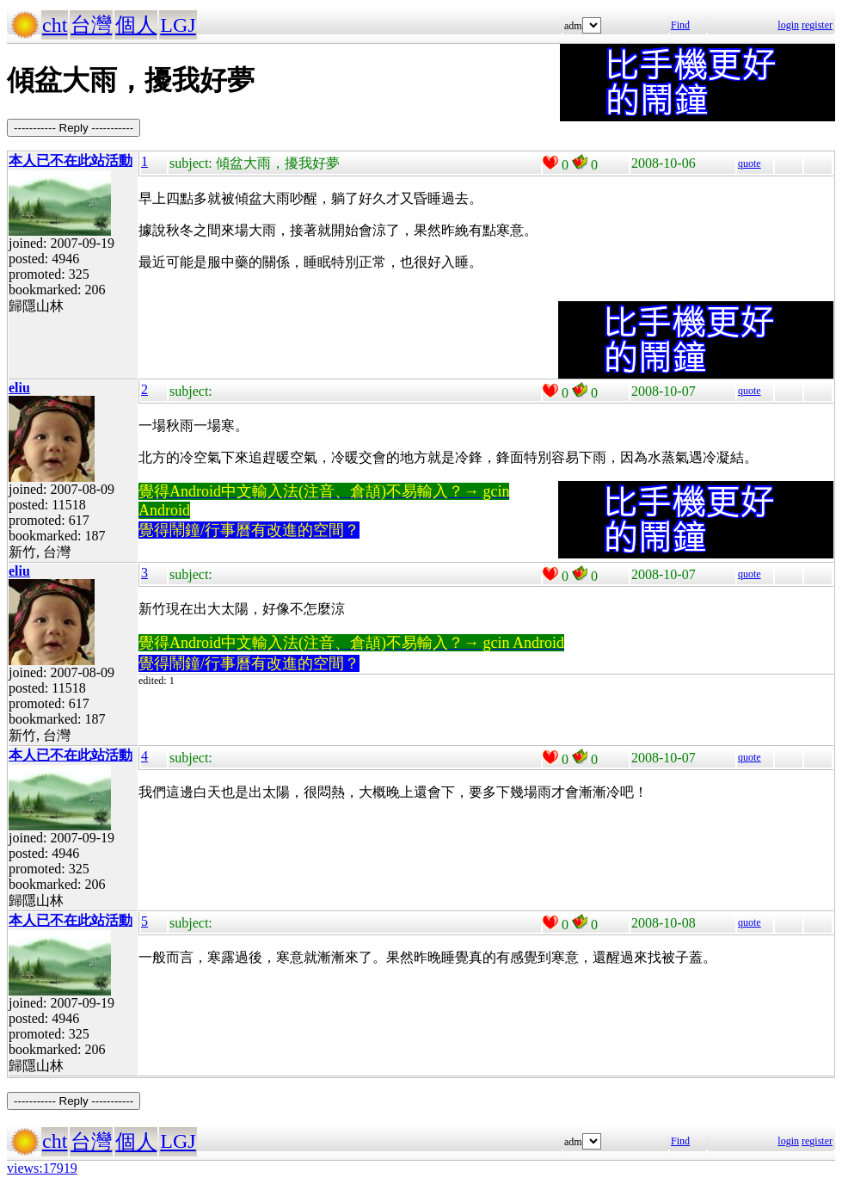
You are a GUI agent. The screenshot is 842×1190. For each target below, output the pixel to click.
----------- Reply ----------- (73, 127)
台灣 (91, 25)
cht (54, 25)
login (788, 25)
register (817, 25)
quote (749, 163)
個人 (136, 25)
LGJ (177, 25)
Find (680, 25)
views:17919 (42, 1168)
